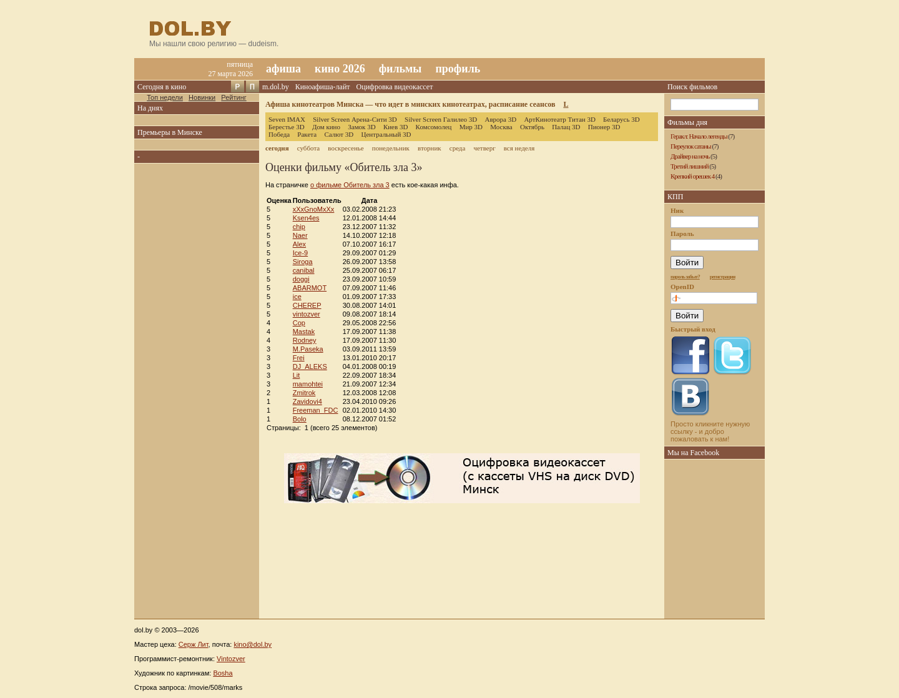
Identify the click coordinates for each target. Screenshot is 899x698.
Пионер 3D (604, 126)
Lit (296, 375)
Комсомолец (434, 126)
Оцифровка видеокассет (394, 86)
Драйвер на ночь (690, 156)
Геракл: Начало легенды (699, 136)
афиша (283, 68)
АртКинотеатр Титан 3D (559, 119)
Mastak (304, 331)
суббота (308, 148)
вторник (429, 148)
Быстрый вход (693, 329)
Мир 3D (471, 126)
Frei (299, 357)
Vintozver (231, 658)
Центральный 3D (386, 134)
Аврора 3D (500, 119)
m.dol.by (275, 86)
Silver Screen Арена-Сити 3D (355, 119)
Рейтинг (233, 97)
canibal (304, 270)
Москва (501, 126)
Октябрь (532, 126)
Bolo (300, 419)
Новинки (202, 97)
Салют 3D (338, 134)
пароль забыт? (685, 276)
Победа (279, 134)
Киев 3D (395, 126)
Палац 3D (566, 126)
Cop (299, 323)
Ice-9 (300, 253)
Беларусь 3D (621, 119)
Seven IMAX (286, 119)
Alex (299, 244)
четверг (484, 148)
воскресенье (345, 148)
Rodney (305, 340)
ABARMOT (310, 288)
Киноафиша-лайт (322, 86)
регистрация (722, 276)
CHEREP (307, 305)
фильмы (400, 68)
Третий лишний (690, 166)
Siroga (303, 261)
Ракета (307, 134)
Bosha (222, 673)
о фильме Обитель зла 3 (350, 185)
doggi (301, 279)
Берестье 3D (286, 126)
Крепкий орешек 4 (692, 176)
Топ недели (165, 97)
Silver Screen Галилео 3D (441, 119)
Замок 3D (361, 126)
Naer (300, 235)
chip (299, 226)
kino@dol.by (252, 644)
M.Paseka (308, 349)
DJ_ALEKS (310, 366)
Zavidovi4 (307, 401)
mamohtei (308, 384)
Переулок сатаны (691, 146)
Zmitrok (304, 392)
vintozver (306, 314)
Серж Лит (194, 644)
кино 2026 (340, 68)
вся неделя (519, 148)
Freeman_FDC (315, 410)
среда (458, 148)
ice (297, 296)
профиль (457, 68)
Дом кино (326, 126)
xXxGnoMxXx (314, 209)
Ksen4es (306, 218)
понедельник (391, 148)
